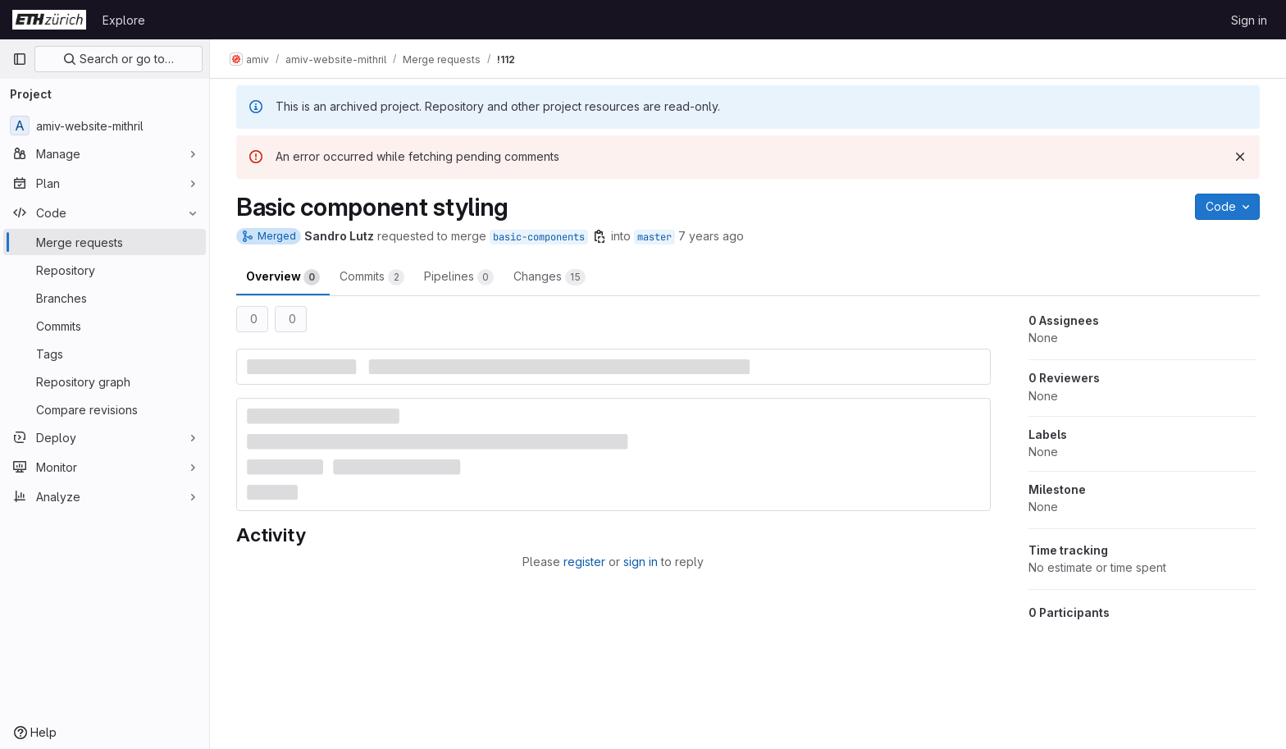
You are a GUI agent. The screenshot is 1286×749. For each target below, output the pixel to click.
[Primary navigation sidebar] (20, 59)
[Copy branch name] (599, 236)
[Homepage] (49, 20)
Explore (124, 20)
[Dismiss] (1240, 157)
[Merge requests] (104, 242)
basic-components (539, 237)
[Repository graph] (104, 381)
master (654, 237)
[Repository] (104, 270)
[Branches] (104, 298)
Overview (283, 277)
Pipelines (459, 277)
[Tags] (104, 353)
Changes (549, 277)
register (584, 562)
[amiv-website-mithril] (104, 125)
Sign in (1249, 20)
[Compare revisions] (104, 409)
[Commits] (104, 326)
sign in (640, 562)
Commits (372, 277)
